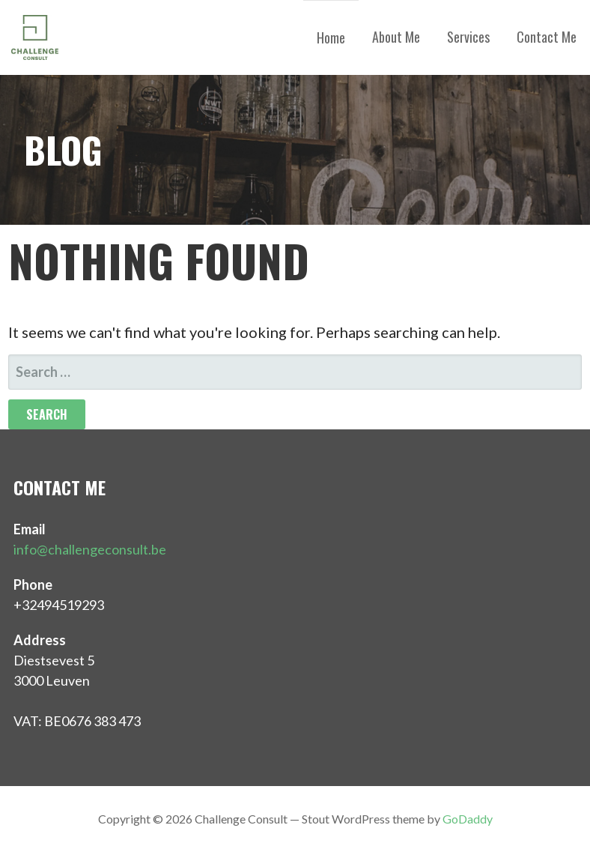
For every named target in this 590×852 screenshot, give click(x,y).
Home (331, 37)
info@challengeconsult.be (89, 549)
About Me (396, 36)
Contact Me (547, 36)
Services (468, 36)
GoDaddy (467, 819)
